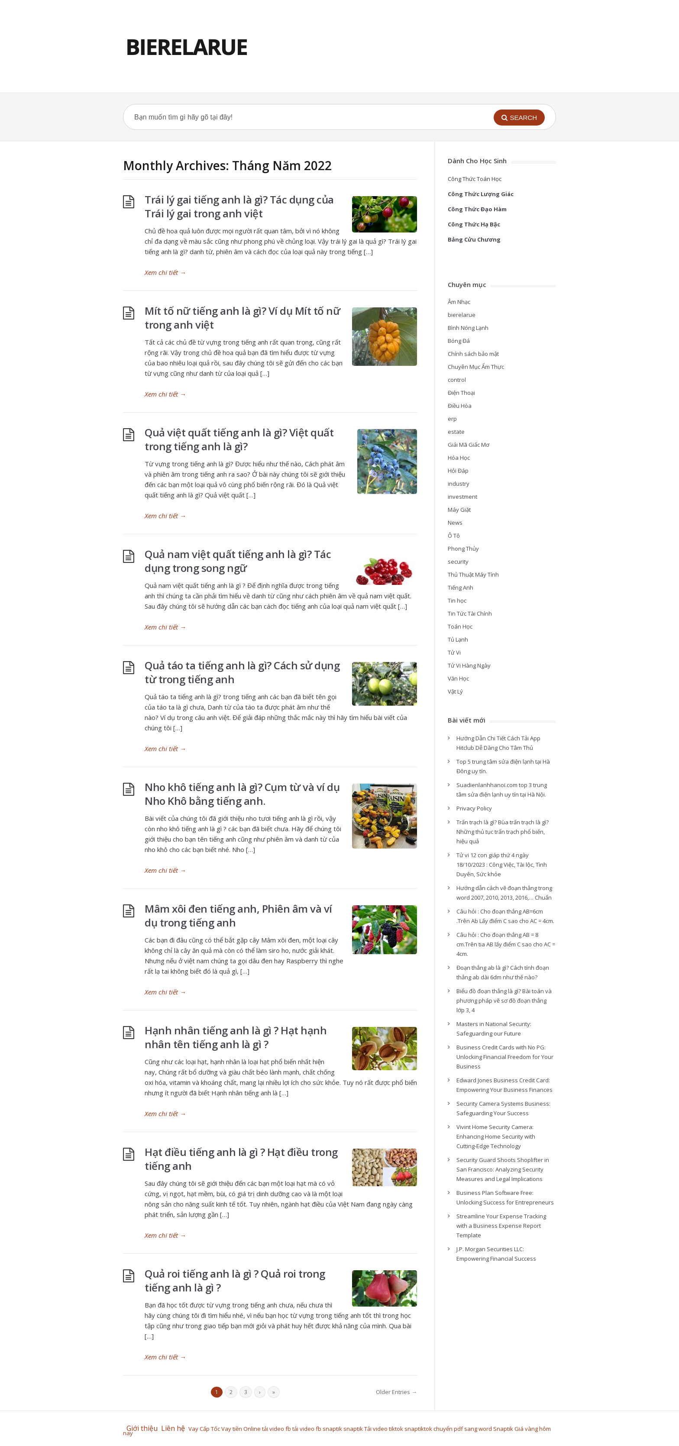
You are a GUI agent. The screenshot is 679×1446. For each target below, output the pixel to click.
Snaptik (503, 1429)
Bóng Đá (459, 341)
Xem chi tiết (165, 272)
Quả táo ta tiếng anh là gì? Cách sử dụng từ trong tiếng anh (242, 672)
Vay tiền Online (241, 1429)
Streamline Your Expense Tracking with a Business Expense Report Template (501, 1225)
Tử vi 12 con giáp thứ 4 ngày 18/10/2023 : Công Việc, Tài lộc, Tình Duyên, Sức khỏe (501, 864)
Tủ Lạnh (458, 639)
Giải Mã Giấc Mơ (468, 445)
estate (456, 432)
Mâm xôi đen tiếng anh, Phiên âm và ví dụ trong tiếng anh (238, 915)
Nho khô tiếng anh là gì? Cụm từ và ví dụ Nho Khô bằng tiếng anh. (242, 794)
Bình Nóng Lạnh (468, 328)
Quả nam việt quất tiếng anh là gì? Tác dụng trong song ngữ (238, 561)
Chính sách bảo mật (473, 354)
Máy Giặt (459, 509)
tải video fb (276, 1429)
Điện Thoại (461, 393)
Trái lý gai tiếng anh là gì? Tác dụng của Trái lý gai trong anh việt (239, 206)
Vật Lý (455, 691)
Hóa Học (459, 458)
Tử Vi (454, 652)
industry (458, 483)
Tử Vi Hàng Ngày (469, 665)
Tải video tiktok (383, 1429)
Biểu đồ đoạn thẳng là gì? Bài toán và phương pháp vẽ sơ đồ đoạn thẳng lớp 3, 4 (504, 1000)
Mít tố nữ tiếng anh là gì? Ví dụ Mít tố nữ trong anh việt (242, 317)
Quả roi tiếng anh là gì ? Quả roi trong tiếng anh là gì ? (235, 1280)
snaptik (332, 1429)
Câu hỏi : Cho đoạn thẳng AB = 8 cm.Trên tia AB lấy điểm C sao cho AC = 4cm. (505, 944)
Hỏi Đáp (458, 470)
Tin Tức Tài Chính (470, 613)
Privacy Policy (474, 808)
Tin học (457, 600)
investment (462, 496)
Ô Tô (454, 535)
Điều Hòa (460, 406)
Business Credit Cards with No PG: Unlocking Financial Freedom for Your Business (504, 1056)
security (458, 561)
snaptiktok (418, 1429)
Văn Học (458, 678)
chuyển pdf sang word (462, 1429)
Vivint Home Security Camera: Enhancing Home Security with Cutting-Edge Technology (495, 1136)
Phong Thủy (463, 548)
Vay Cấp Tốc (204, 1429)
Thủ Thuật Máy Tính (473, 574)
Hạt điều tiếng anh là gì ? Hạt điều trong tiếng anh (241, 1159)
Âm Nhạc (459, 302)
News (455, 522)
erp (452, 419)
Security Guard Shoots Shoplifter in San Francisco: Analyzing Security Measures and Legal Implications (502, 1169)
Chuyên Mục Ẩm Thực (476, 367)
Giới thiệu (142, 1428)
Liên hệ (174, 1428)
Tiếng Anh (460, 587)
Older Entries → (396, 1392)
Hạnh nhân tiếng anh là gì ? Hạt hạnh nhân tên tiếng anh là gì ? (236, 1037)
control (457, 380)
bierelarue (461, 315)
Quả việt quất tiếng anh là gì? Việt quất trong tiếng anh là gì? (239, 439)
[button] (519, 118)
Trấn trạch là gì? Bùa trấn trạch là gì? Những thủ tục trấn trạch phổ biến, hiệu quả (502, 831)
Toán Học (460, 626)
